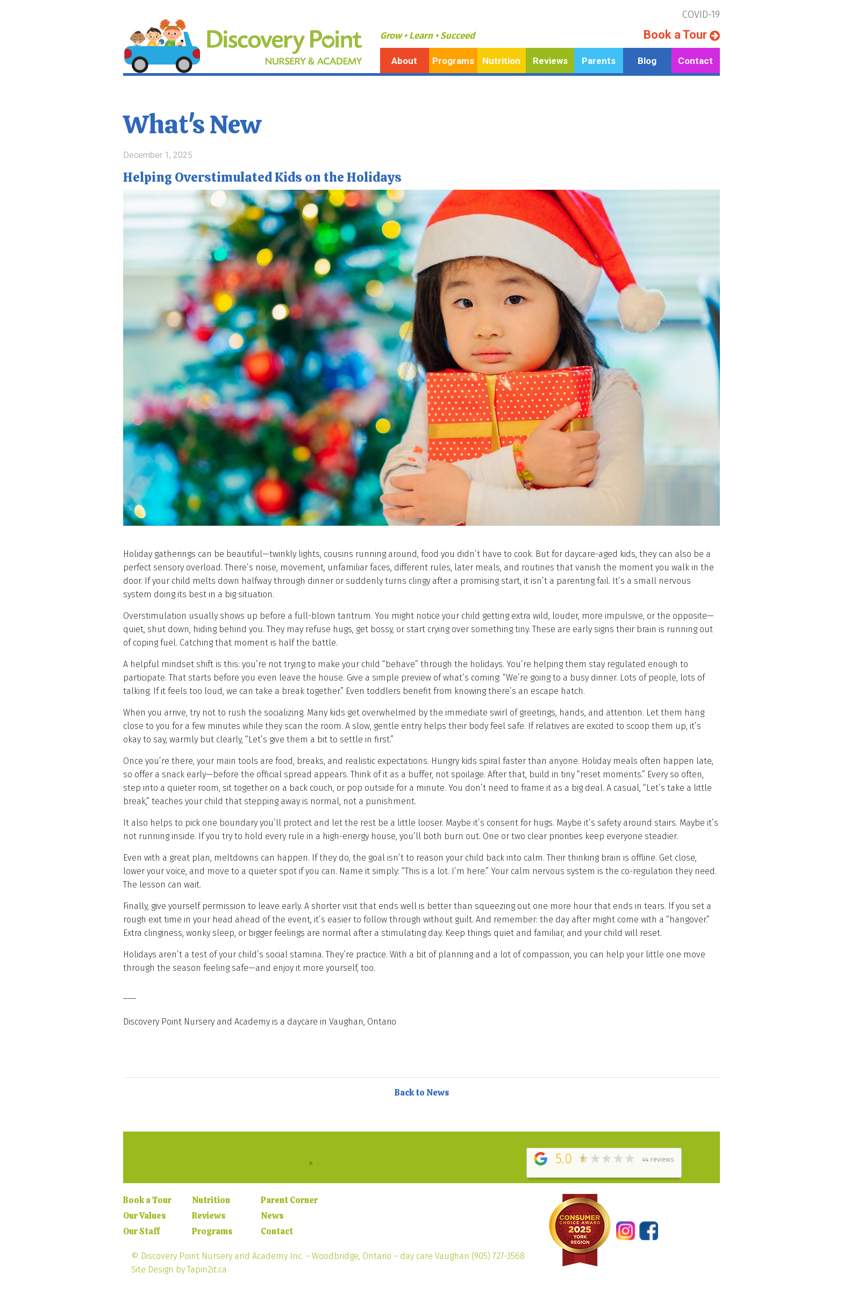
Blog (647, 60)
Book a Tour (682, 34)
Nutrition (501, 60)
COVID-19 (701, 14)
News (272, 1215)
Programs (453, 60)
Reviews (550, 60)
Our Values (144, 1215)
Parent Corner (289, 1200)
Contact (695, 60)
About (404, 60)
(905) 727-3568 (498, 1256)
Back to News (422, 1092)
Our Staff (141, 1231)
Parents (599, 60)
